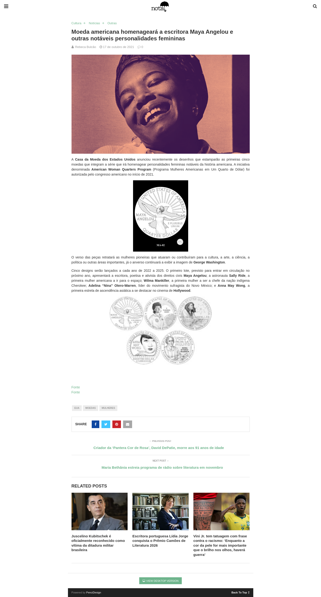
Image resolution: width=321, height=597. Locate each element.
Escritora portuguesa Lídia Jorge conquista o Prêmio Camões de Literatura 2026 (160, 540)
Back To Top (240, 592)
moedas (90, 408)
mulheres (108, 408)
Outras (112, 23)
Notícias (94, 23)
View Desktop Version (161, 580)
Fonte (76, 387)
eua (76, 408)
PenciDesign (93, 592)
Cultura (76, 23)
